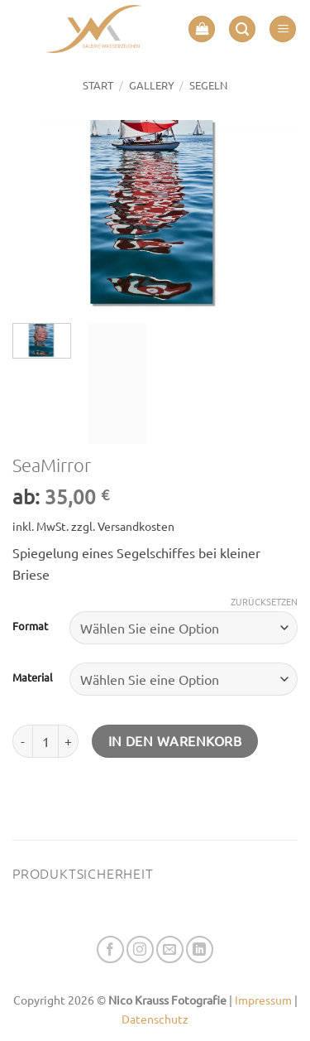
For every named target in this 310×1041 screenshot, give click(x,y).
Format (30, 626)
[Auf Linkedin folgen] (199, 949)
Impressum (263, 999)
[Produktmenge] (45, 741)
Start (98, 85)
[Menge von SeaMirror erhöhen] (69, 741)
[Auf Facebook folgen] (110, 949)
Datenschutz (155, 1018)
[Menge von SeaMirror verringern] (22, 741)
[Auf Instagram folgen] (140, 949)
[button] (201, 29)
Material (32, 677)
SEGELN (208, 85)
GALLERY (151, 85)
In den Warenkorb (174, 740)
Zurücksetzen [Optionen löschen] (264, 601)
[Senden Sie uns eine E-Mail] (170, 949)
